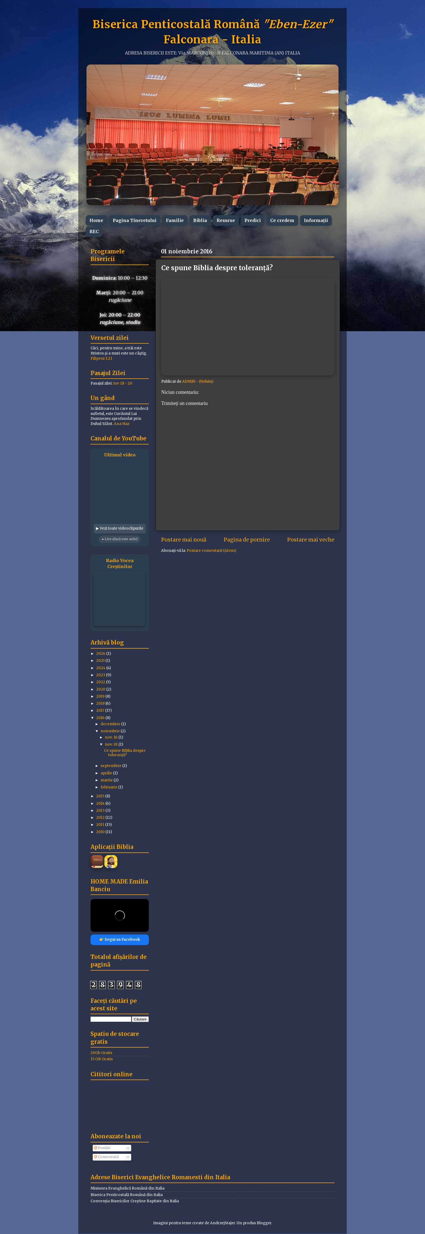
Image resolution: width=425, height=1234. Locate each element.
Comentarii (106, 1157)
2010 (100, 832)
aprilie (107, 773)
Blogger (264, 1223)
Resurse (226, 220)
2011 (100, 824)
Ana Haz (121, 423)
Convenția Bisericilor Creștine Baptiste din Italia (135, 1201)
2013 (100, 810)
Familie (175, 220)
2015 (100, 796)
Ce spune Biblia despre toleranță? (125, 752)
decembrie (111, 724)
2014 (100, 803)
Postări (102, 1148)
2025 (100, 660)
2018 (100, 703)
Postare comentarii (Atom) (211, 550)
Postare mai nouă (183, 539)
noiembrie (111, 731)
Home (96, 220)
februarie (109, 787)
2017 (100, 710)
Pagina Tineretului (134, 220)
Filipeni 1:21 (101, 358)
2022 (101, 682)
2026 (101, 653)
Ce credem (282, 220)
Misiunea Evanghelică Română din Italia (128, 1188)
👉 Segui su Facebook (119, 939)
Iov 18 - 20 (122, 383)
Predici (252, 220)
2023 (101, 675)
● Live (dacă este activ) (119, 539)
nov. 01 (111, 744)
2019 (100, 696)
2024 (101, 668)
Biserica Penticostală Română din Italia (127, 1195)
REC (94, 231)
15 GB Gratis (102, 1059)
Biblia (200, 220)
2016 (100, 718)
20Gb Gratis (101, 1053)
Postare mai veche (310, 539)
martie (107, 780)
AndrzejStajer (222, 1223)
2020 (101, 689)
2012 (100, 817)
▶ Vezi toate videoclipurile (119, 528)
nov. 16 (111, 737)
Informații (316, 220)
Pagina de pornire (247, 539)
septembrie (111, 765)
